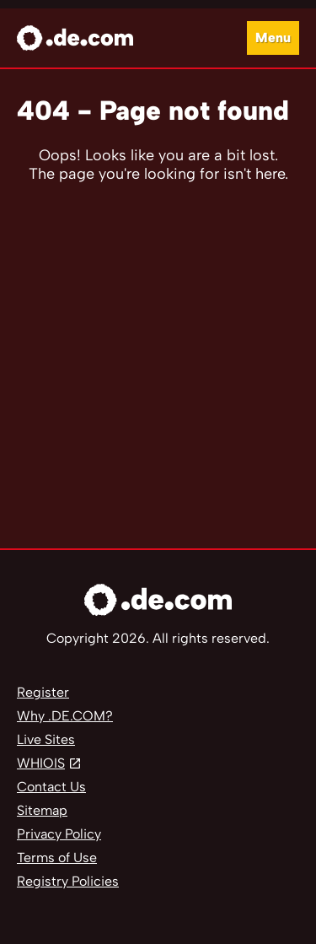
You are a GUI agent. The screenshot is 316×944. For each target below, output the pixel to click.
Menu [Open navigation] (273, 38)
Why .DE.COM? (65, 716)
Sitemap (42, 810)
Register (43, 692)
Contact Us (51, 787)
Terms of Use (57, 858)
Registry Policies (68, 881)
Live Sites (46, 739)
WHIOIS (41, 763)
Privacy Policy (59, 834)
